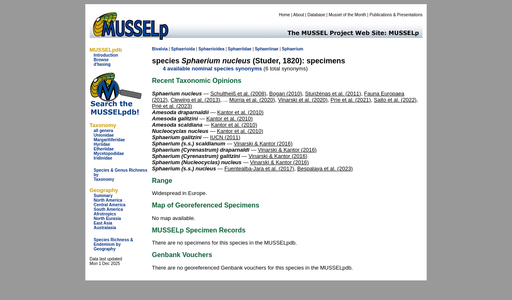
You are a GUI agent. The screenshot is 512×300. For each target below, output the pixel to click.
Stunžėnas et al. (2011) (333, 93)
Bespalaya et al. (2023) (325, 168)
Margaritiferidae (109, 140)
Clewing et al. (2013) (195, 100)
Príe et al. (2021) (351, 100)
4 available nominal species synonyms (212, 68)
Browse (101, 60)
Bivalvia (160, 49)
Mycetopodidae (109, 153)
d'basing (102, 64)
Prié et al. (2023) (172, 106)
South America (108, 209)
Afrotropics (105, 214)
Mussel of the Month (347, 14)
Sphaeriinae (266, 49)
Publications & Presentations (396, 14)
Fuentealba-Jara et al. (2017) (259, 168)
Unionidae (104, 135)
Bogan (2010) (285, 93)
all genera (103, 130)
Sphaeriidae (239, 49)
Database (317, 14)
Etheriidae (104, 149)
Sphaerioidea (211, 49)
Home (284, 14)
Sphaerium (292, 49)
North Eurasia (107, 218)
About (298, 14)
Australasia (105, 227)
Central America (109, 204)
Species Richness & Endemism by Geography (113, 244)
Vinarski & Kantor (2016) (263, 143)
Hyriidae (102, 144)
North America (108, 200)
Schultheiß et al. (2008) (238, 93)
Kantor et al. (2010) (240, 112)
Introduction (106, 55)
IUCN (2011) (225, 137)
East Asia (103, 223)
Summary (103, 195)
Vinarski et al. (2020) (303, 100)
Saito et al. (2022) (395, 100)
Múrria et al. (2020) (252, 100)
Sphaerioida (183, 49)
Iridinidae (103, 158)
